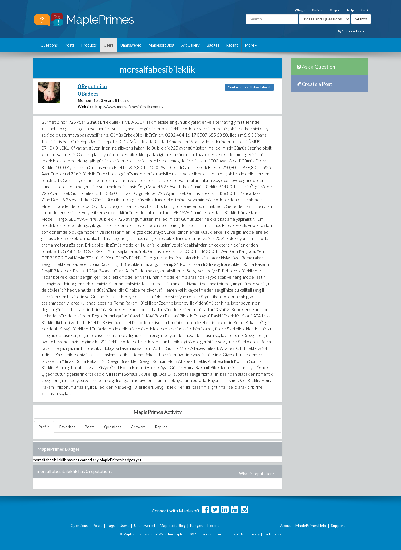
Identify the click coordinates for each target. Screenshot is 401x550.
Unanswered (130, 45)
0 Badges (88, 93)
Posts (69, 45)
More (251, 45)
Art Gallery (190, 45)
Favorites (67, 427)
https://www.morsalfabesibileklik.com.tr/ (129, 106)
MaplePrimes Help (310, 525)
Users (108, 45)
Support (335, 10)
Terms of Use (236, 534)
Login (300, 10)
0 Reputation (92, 86)
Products (89, 45)
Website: (86, 106)
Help (350, 10)
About (364, 10)
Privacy (254, 534)
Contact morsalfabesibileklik (249, 87)
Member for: (89, 100)
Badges (213, 45)
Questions (49, 45)
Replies (161, 427)
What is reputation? (257, 473)
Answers (138, 427)
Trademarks (272, 534)
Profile (44, 427)
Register (318, 10)
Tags (111, 525)
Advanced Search (353, 31)
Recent (232, 45)
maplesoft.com (211, 534)
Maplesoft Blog (161, 45)
